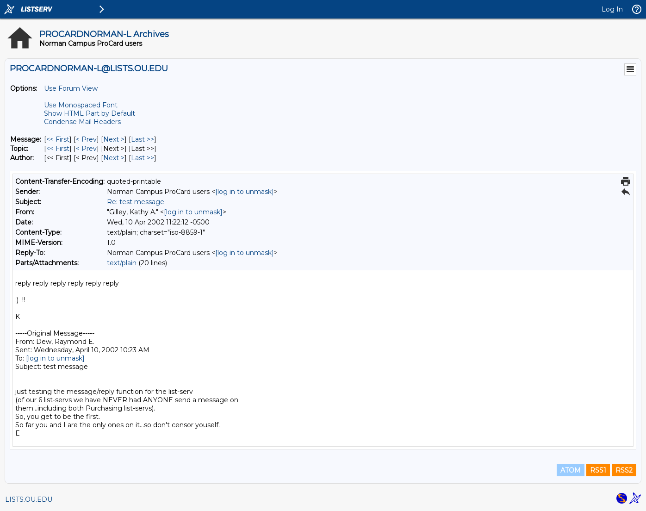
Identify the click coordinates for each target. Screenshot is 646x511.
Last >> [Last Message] (142, 139)
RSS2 (624, 470)
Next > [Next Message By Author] (113, 158)
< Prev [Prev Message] (86, 139)
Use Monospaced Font (81, 105)
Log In (612, 9)
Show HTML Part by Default (89, 113)
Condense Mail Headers (82, 122)
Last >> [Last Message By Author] (142, 158)
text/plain (122, 263)
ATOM (570, 470)
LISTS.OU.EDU (28, 499)
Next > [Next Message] (113, 139)
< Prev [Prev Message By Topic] (86, 148)
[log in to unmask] (244, 191)
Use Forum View (71, 88)
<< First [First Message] (57, 139)
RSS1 (598, 470)
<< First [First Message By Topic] (57, 148)
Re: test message (135, 202)
